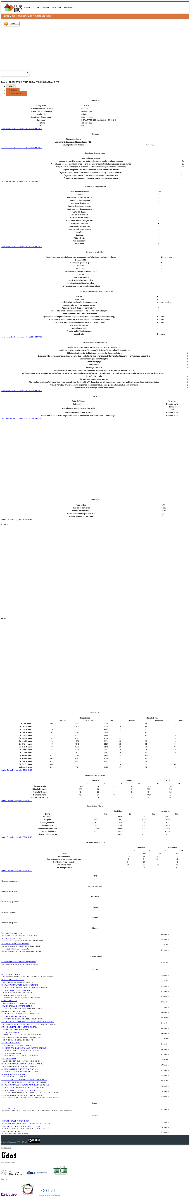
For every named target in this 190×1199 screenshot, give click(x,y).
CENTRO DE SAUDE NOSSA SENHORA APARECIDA (20, 1126)
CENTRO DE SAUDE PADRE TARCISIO (15, 1121)
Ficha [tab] (11, 86)
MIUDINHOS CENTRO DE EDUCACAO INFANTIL (19, 1027)
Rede (35, 7)
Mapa (26, 7)
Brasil (6, 16)
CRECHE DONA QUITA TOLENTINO (14, 1016)
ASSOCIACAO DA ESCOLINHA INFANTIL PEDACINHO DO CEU (24, 1079)
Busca (56, 7)
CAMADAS (14, 23)
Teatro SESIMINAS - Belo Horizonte (15, 949)
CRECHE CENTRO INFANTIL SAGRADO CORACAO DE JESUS (23, 1048)
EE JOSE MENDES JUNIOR (10, 974)
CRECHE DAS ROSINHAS (10, 1043)
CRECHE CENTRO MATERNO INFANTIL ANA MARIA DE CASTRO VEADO (27, 1022)
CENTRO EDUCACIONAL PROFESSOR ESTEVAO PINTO (21, 1037)
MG (13, 16)
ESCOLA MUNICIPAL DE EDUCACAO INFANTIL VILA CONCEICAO (25, 1085)
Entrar (69, 7)
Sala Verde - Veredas (9, 1108)
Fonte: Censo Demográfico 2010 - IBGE (16, 519)
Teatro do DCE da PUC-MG (11, 938)
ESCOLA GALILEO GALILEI (11, 1053)
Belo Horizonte (25, 16)
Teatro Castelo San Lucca (11, 933)
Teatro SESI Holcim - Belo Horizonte (15, 943)
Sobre (45, 7)
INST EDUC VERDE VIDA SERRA (13, 1074)
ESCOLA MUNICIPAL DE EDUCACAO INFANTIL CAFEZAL (22, 1095)
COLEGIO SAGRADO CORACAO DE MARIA (17, 1006)
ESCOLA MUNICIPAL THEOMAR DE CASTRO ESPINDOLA (22, 1064)
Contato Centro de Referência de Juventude (18, 961)
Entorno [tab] (13, 90)
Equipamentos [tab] (16, 94)
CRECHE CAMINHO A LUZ (11, 1032)
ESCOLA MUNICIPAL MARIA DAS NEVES (16, 990)
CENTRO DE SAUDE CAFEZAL (12, 1131)
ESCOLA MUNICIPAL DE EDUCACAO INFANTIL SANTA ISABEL (24, 1090)
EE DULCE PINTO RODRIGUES (12, 979)
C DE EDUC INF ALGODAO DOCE (13, 995)
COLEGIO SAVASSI (8, 1058)
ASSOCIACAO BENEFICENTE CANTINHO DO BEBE (20, 1069)
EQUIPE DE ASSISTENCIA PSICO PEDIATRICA (18, 1011)
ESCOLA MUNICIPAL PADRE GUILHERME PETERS (19, 985)
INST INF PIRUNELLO (9, 1000)
